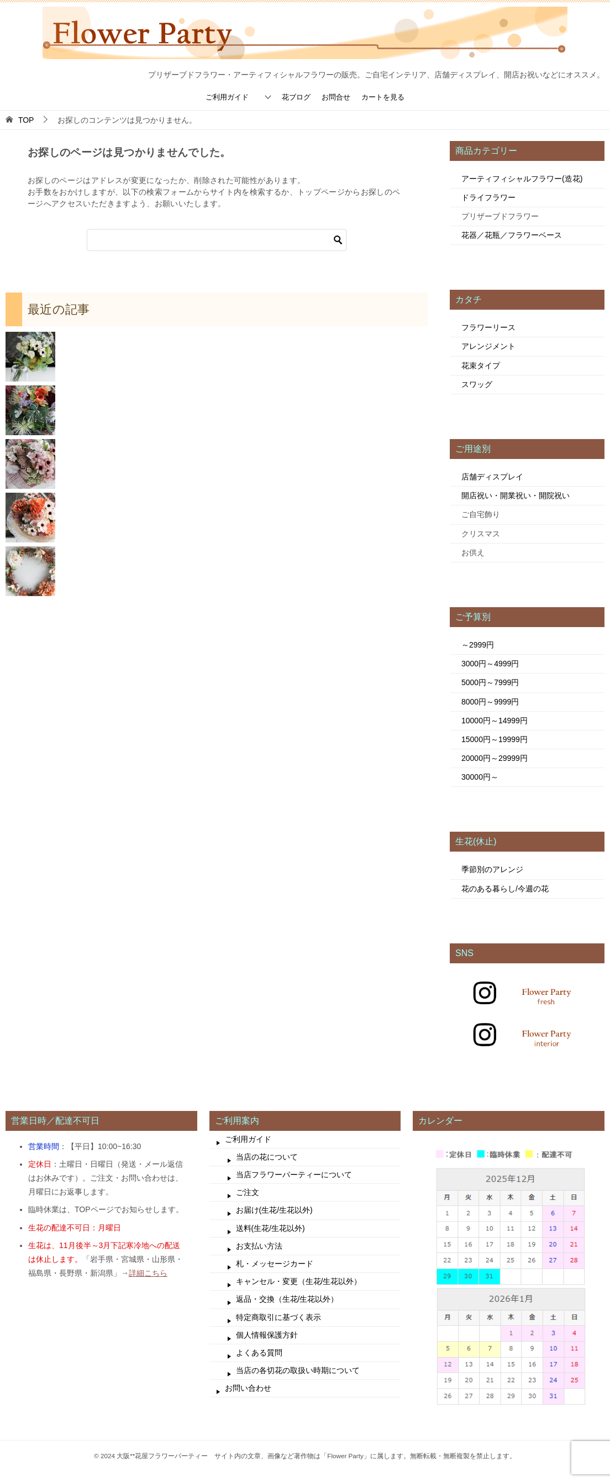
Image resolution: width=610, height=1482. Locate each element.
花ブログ (296, 97)
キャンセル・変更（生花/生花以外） (299, 1281)
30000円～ (479, 777)
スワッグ (476, 384)
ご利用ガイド (227, 97)
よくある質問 (259, 1352)
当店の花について (267, 1156)
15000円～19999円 (494, 739)
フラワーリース (488, 327)
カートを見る (382, 97)
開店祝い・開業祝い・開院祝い (515, 495)
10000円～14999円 (494, 720)
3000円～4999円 (490, 663)
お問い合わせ (248, 1388)
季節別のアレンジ (492, 869)
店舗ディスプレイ (492, 476)
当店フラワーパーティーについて (294, 1174)
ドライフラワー (488, 197)
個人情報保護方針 (267, 1334)
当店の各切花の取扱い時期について (298, 1370)
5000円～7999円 (490, 682)
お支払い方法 (259, 1245)
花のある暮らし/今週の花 (505, 888)
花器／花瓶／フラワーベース (511, 235)
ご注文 (247, 1192)
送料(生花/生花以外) (270, 1228)
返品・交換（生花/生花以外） (287, 1299)
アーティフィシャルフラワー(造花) (521, 178)
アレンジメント (488, 346)
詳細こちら (148, 1273)
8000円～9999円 (490, 701)
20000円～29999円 (494, 758)
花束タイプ (480, 365)
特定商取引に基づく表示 (278, 1317)
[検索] (216, 240)
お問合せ (336, 97)
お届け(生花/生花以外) (274, 1210)
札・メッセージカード (274, 1263)
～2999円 (477, 644)
